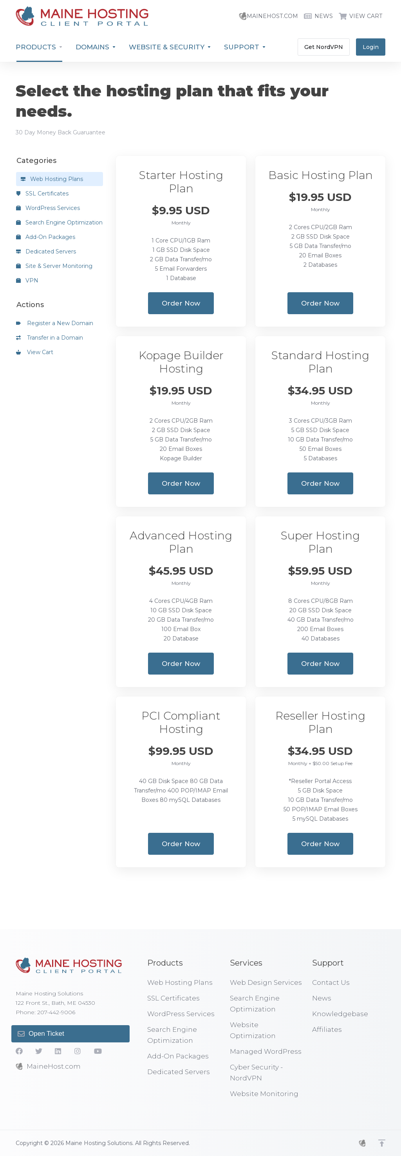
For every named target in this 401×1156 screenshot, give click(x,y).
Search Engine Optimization (59, 222)
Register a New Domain (54, 323)
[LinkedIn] (58, 1051)
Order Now (181, 303)
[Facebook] (19, 1051)
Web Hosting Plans (52, 179)
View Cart (34, 352)
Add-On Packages (45, 237)
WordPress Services (48, 208)
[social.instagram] (78, 1051)
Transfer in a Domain (49, 337)
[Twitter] (39, 1051)
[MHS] (362, 1143)
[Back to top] (382, 1143)
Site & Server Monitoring (54, 266)
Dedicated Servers (46, 251)
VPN (27, 280)
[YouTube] (97, 1051)
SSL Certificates (42, 193)
